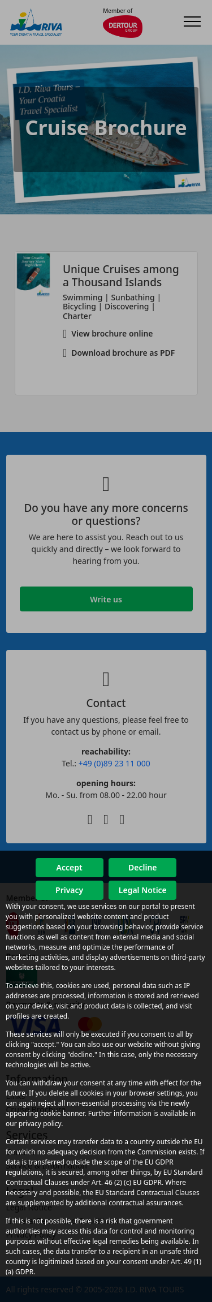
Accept (70, 867)
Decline (142, 867)
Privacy (69, 890)
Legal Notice (143, 890)
